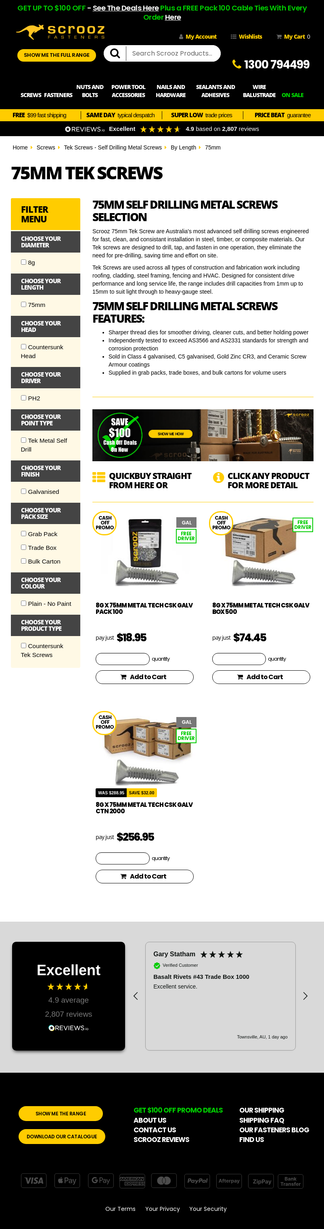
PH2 (30, 398)
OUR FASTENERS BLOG (274, 1130)
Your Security (208, 1209)
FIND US (251, 1139)
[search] (118, 53)
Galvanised (40, 491)
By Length (183, 147)
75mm (213, 147)
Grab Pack (39, 534)
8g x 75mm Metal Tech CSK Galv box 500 (260, 608)
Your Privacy (162, 1209)
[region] (220, 996)
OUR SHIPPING (261, 1110)
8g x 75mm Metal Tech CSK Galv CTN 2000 (144, 808)
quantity (160, 658)
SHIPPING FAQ (261, 1120)
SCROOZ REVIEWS (161, 1139)
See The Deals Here (126, 8)
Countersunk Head (42, 351)
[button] (136, 996)
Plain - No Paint (46, 603)
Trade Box (38, 547)
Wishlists (246, 36)
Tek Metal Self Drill (44, 445)
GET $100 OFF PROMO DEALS (178, 1110)
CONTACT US (155, 1130)
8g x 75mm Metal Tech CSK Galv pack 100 (144, 608)
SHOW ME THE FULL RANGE (57, 55)
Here (173, 17)
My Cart (291, 37)
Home (20, 147)
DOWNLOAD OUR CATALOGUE (62, 1136)
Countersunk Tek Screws (42, 650)
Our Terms (120, 1209)
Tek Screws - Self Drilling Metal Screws (113, 147)
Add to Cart (143, 677)
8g (28, 262)
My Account (197, 36)
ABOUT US (150, 1120)
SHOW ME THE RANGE (61, 1113)
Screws (46, 147)
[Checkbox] (23, 262)
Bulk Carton (41, 561)
